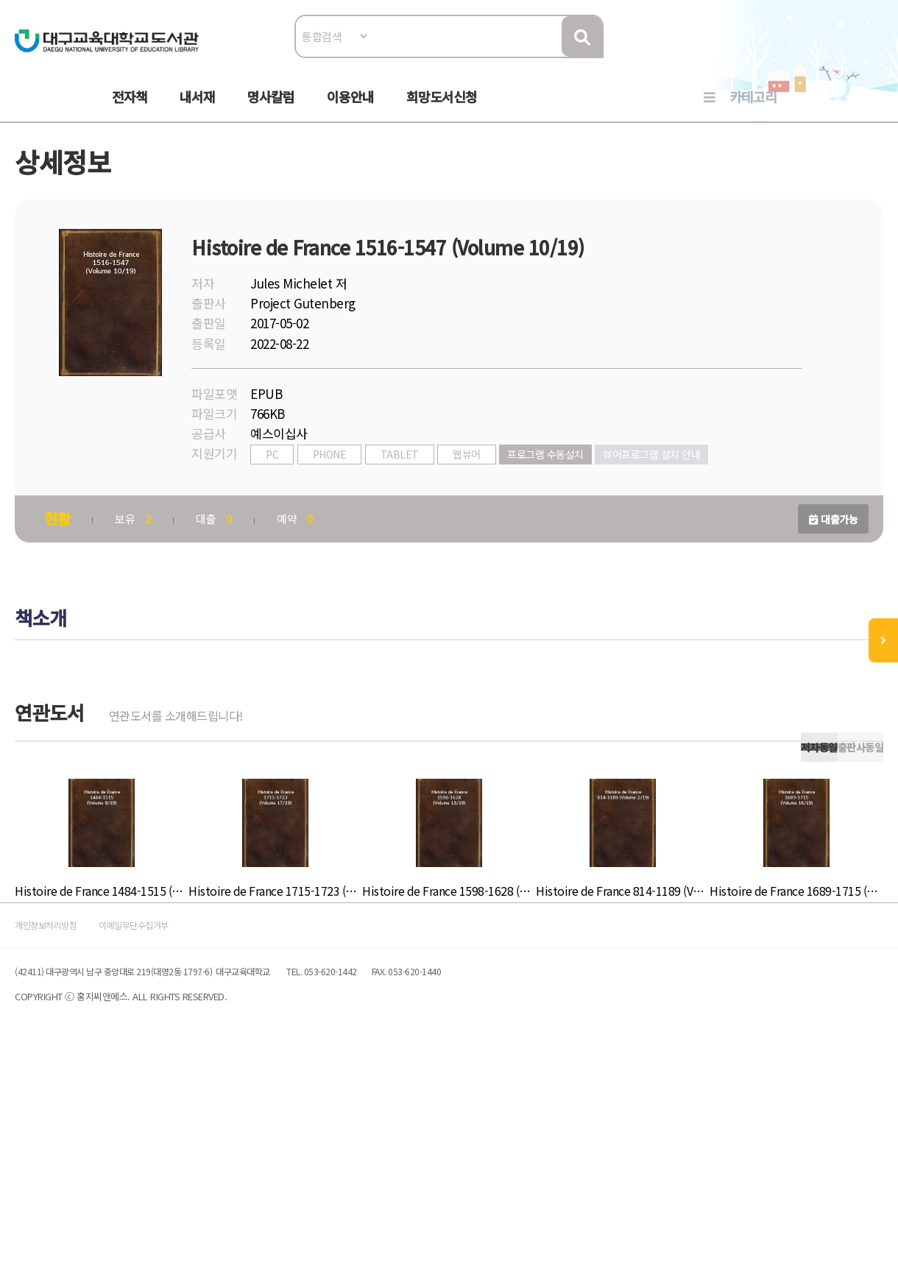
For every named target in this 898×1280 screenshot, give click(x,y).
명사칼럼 (270, 111)
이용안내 (350, 111)
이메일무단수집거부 (260, 1137)
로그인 (793, 56)
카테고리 (753, 111)
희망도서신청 (441, 111)
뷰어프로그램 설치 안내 (387, 513)
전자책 (129, 111)
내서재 (197, 111)
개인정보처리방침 (141, 1137)
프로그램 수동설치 (626, 491)
